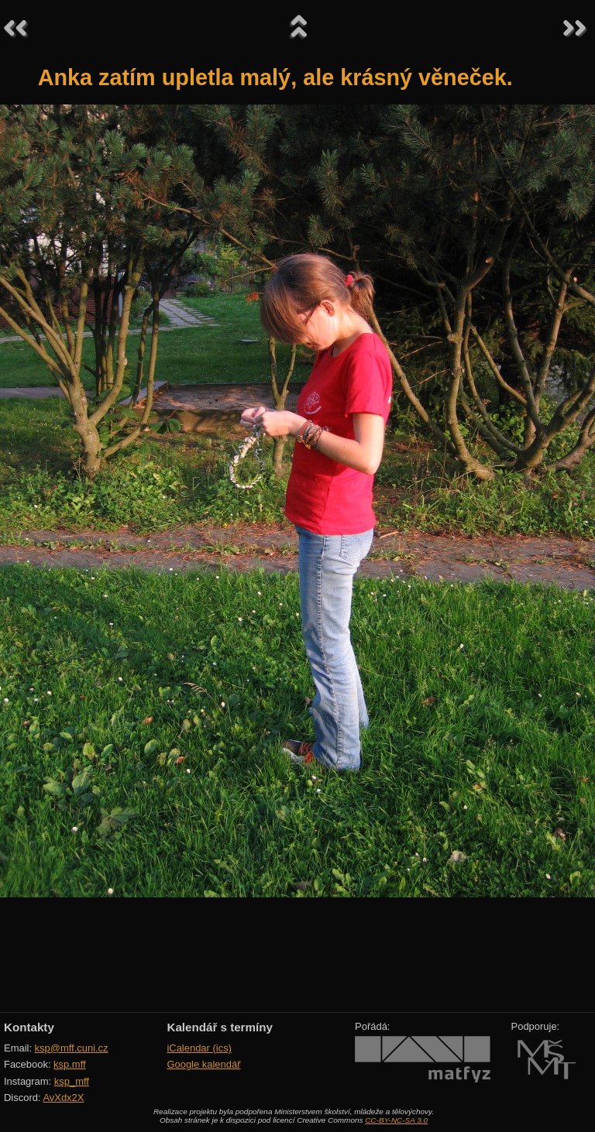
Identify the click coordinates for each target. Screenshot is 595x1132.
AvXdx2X (63, 1097)
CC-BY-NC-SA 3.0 (396, 1120)
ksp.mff (69, 1064)
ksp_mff (71, 1081)
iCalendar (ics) (199, 1048)
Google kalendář (203, 1064)
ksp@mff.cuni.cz (71, 1048)
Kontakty (29, 1027)
